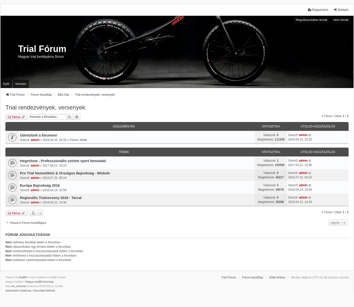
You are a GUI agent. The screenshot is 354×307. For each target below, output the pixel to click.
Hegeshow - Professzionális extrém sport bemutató (63, 161)
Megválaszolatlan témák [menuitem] (311, 20)
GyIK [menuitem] (6, 84)
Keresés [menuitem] (20, 84)
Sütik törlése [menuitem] (277, 277)
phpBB (23, 277)
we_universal (19, 286)
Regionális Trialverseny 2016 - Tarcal (51, 198)
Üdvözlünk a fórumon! (38, 135)
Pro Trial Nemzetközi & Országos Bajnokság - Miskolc (65, 173)
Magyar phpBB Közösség (39, 281)
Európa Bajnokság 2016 (40, 185)
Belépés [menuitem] (341, 10)
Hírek (83, 140)
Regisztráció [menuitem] (318, 10)
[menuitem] (18, 291)
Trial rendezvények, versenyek (45, 107)
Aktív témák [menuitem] (341, 20)
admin (35, 140)
